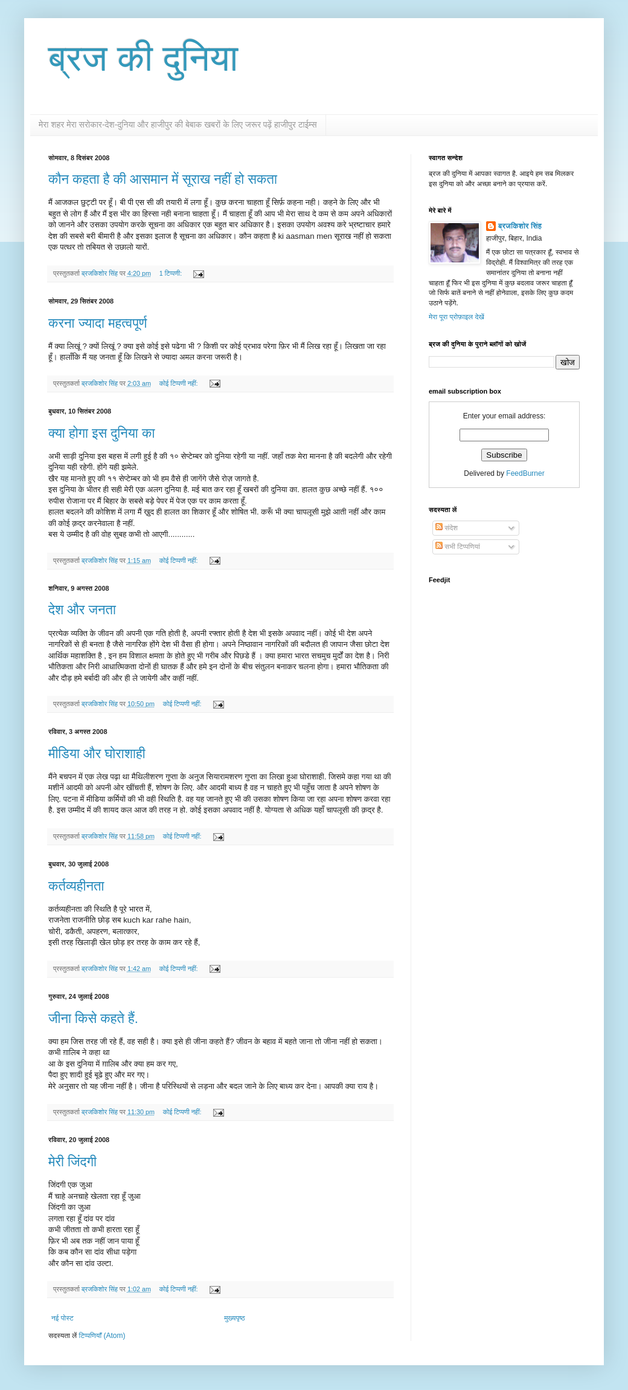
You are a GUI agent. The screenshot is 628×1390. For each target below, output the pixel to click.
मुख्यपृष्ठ (234, 1318)
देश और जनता (82, 609)
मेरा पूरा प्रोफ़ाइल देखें (456, 317)
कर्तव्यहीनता (76, 886)
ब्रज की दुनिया (143, 58)
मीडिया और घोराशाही (97, 753)
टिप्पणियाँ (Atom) (102, 1335)
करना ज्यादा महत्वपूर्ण (97, 323)
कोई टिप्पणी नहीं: (179, 383)
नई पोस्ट (62, 1318)
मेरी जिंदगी (72, 1161)
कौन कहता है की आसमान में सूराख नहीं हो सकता (162, 179)
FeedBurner (525, 473)
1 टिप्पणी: (171, 273)
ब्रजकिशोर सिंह (520, 226)
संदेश (446, 528)
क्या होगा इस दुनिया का (101, 433)
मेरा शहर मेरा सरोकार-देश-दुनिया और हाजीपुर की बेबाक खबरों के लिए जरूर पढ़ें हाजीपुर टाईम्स (178, 124)
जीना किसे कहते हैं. (93, 1018)
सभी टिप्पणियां (457, 546)
